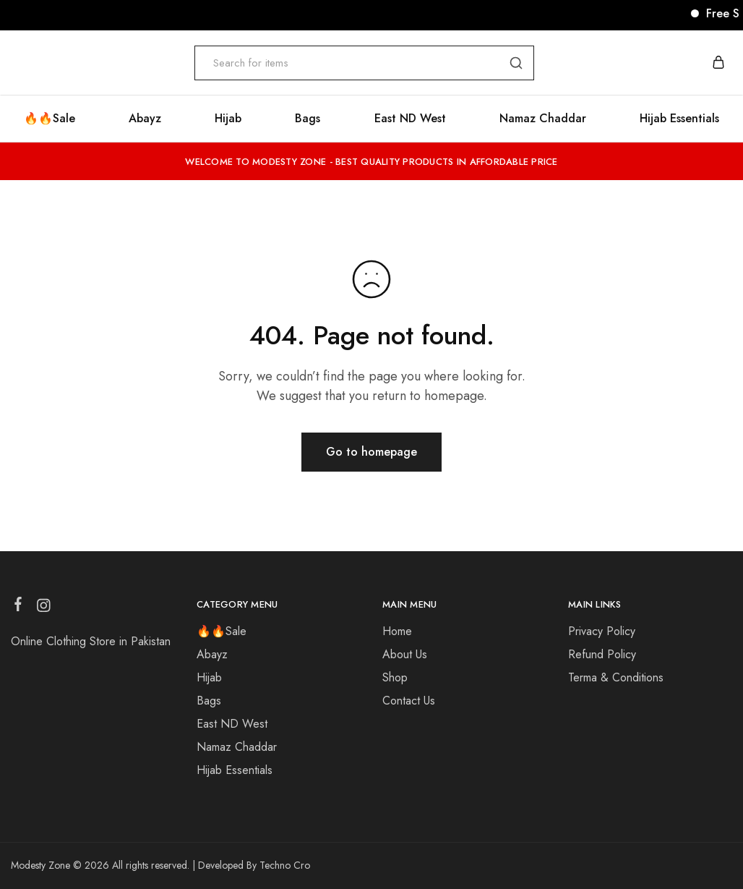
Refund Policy (602, 654)
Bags (307, 119)
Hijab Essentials (679, 119)
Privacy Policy (601, 631)
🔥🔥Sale (49, 119)
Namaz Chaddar (542, 119)
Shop (395, 677)
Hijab (228, 119)
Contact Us (408, 700)
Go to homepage (371, 451)
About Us (404, 654)
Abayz (145, 119)
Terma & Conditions (615, 677)
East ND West (410, 119)
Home (397, 631)
